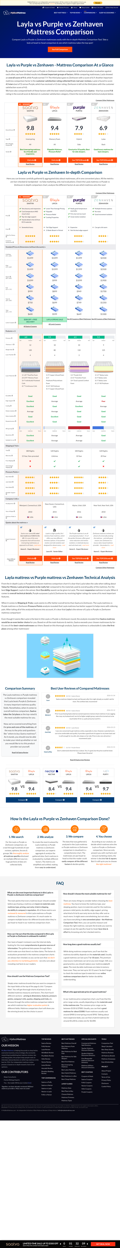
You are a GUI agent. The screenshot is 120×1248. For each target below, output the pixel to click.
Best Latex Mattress (68, 1070)
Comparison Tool (107, 1043)
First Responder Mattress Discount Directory (87, 1060)
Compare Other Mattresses (105, 100)
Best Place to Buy (67, 1091)
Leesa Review (45, 1065)
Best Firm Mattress (68, 1061)
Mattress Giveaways (108, 1059)
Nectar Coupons (87, 1086)
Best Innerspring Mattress (67, 1066)
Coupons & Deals (49, 7)
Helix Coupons (86, 1089)
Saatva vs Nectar (47, 1085)
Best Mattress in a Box (69, 1076)
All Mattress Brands (108, 1056)
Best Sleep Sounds (112, 7)
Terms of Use (106, 1077)
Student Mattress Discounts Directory (88, 1054)
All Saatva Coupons (30, 326)
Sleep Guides (84, 7)
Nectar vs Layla (46, 1091)
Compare (22, 800)
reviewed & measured (17, 913)
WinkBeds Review (47, 1052)
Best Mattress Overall (69, 1043)
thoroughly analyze (21, 853)
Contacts (105, 1074)
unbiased (52, 3)
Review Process (63, 7)
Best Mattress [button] (60, 13)
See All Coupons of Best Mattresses (79, 319)
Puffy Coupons (86, 1082)
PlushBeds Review (47, 1056)
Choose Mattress (67, 1094)
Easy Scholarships (107, 1062)
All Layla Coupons (55, 324)
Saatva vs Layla (46, 1088)
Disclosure (105, 1083)
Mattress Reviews (108, 1052)
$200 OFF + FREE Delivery (30, 320)
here (29, 1083)
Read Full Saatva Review (20, 752)
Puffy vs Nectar (46, 1095)
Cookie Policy (106, 1086)
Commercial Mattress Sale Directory (88, 1044)
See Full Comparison (60, 49)
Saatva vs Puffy (46, 1082)
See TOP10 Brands (80, 160)
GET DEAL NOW (103, 1245)
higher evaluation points (37, 1005)
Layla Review (45, 1049)
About (74, 7)
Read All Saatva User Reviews (80, 760)
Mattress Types (67, 1100)
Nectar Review (46, 1062)
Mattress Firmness (68, 1097)
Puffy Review (45, 1046)
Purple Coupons (86, 1092)
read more (37, 545)
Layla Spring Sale (55, 319)
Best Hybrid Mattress (69, 1073)
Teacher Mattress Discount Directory (87, 1049)
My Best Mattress (7, 1050)
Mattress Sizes (66, 1088)
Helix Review (45, 1059)
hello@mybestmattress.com (66, 1110)
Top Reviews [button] (75, 13)
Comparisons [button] (90, 12)
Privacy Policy (106, 1080)
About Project (106, 1071)
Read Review (30, 164)
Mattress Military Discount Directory (87, 1066)
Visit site (31, 160)
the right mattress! (104, 864)
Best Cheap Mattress (69, 1079)
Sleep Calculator (97, 7)
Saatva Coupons (86, 1079)
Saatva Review (46, 1043)
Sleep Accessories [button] (107, 13)
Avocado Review (47, 1068)
